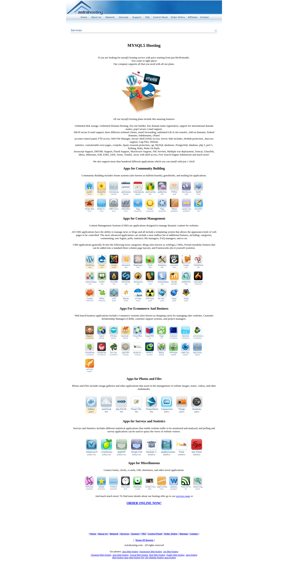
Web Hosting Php (137, 558)
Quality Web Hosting (175, 555)
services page (183, 496)
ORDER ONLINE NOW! (144, 503)
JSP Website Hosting (154, 558)
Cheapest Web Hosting (101, 555)
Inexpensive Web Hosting (150, 552)
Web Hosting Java (120, 558)
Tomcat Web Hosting (139, 555)
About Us (103, 534)
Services (124, 534)
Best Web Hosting (157, 555)
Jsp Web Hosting (170, 552)
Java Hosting (191, 555)
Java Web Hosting (130, 552)
